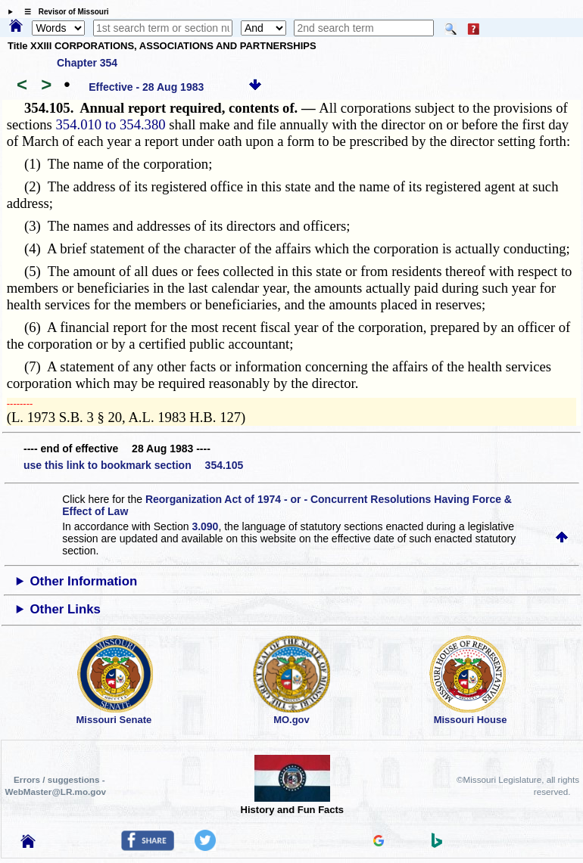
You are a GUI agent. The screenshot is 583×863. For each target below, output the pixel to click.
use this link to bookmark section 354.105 (133, 465)
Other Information (84, 581)
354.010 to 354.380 (111, 124)
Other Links (65, 609)
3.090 (205, 526)
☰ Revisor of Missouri (63, 12)
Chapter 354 (87, 63)
